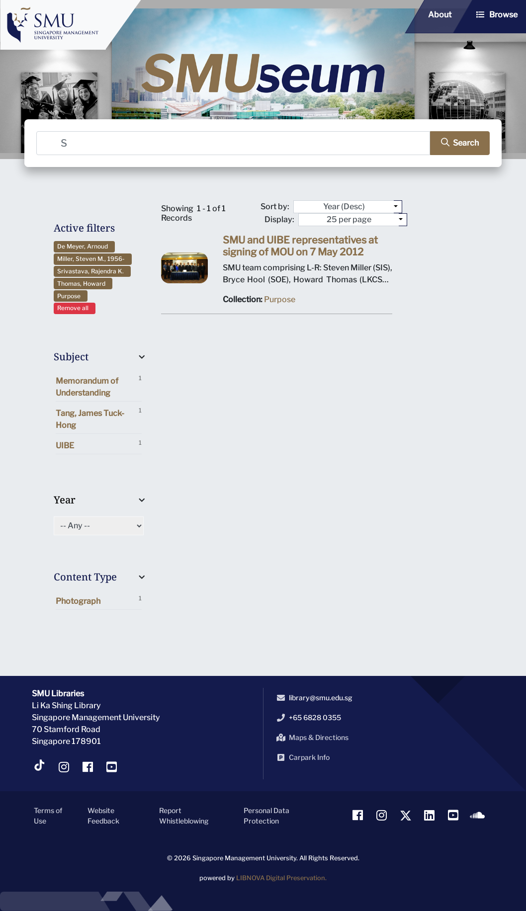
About (439, 14)
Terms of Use (48, 815)
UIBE (98, 444)
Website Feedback (103, 815)
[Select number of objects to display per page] (403, 219)
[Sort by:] (398, 206)
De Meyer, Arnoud (84, 246)
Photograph (98, 600)
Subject (71, 356)
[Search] (233, 143)
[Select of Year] (98, 525)
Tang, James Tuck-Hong (98, 418)
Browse (503, 14)
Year (65, 499)
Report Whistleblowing (184, 815)
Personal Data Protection (266, 815)
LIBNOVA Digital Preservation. (281, 878)
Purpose (70, 296)
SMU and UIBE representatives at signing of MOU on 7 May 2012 (300, 246)
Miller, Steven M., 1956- (92, 258)
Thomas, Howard (82, 283)
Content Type (85, 576)
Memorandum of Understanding (98, 386)
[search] (460, 143)
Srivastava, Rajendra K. (92, 271)
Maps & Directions (311, 737)
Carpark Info (301, 757)
